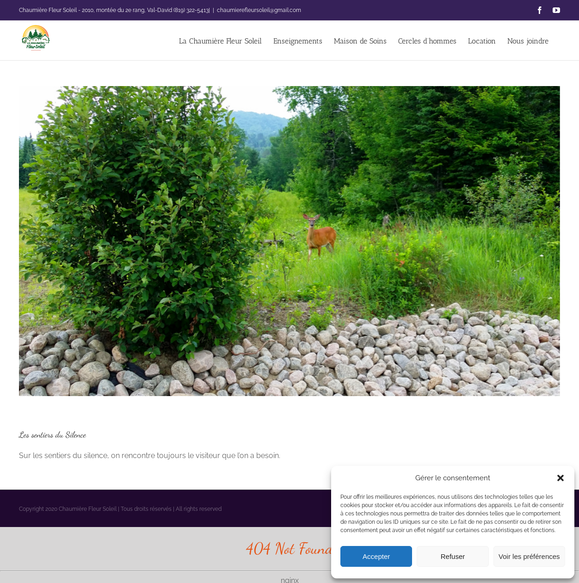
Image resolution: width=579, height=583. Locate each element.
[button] (560, 478)
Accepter (376, 556)
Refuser (453, 556)
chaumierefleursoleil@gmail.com (259, 10)
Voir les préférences (529, 556)
